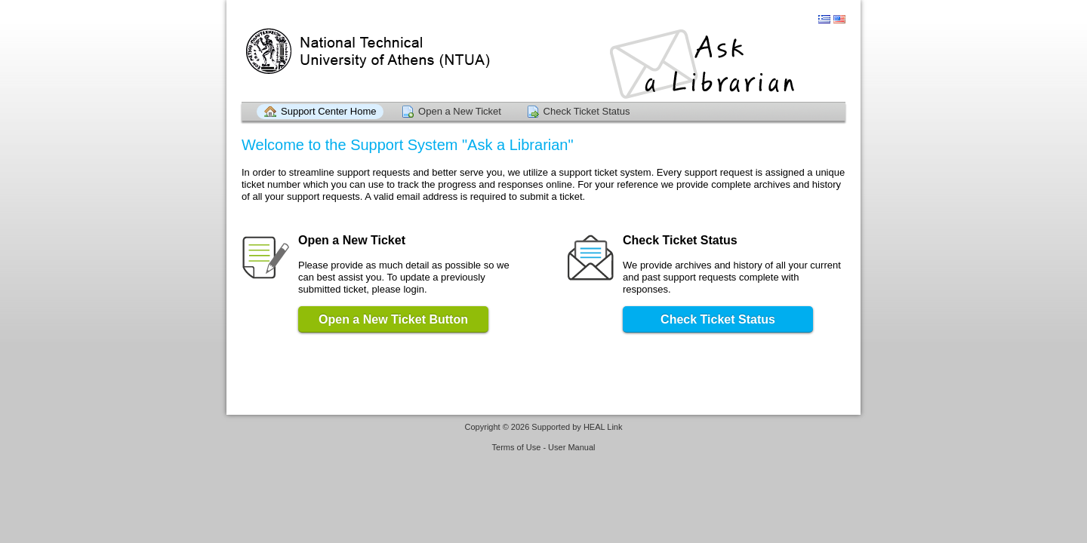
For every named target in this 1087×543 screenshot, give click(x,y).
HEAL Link (603, 426)
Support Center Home (328, 111)
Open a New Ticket (459, 111)
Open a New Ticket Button (393, 319)
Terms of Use (516, 447)
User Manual (571, 447)
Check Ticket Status (587, 111)
